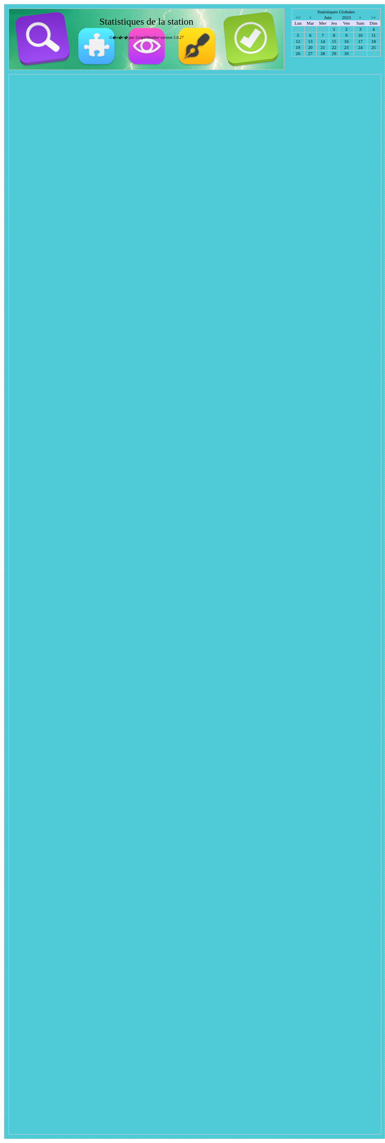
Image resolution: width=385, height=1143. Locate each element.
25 (373, 47)
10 (360, 35)
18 (373, 41)
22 (334, 47)
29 (334, 53)
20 (310, 47)
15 (334, 41)
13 (310, 41)
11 (374, 35)
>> (373, 17)
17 (360, 41)
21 (323, 47)
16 (346, 41)
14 (323, 41)
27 (310, 53)
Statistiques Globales (336, 11)
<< (298, 17)
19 (298, 47)
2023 (346, 17)
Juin (327, 17)
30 (346, 53)
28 (323, 53)
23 (346, 47)
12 (298, 41)
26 (298, 53)
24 (360, 47)
